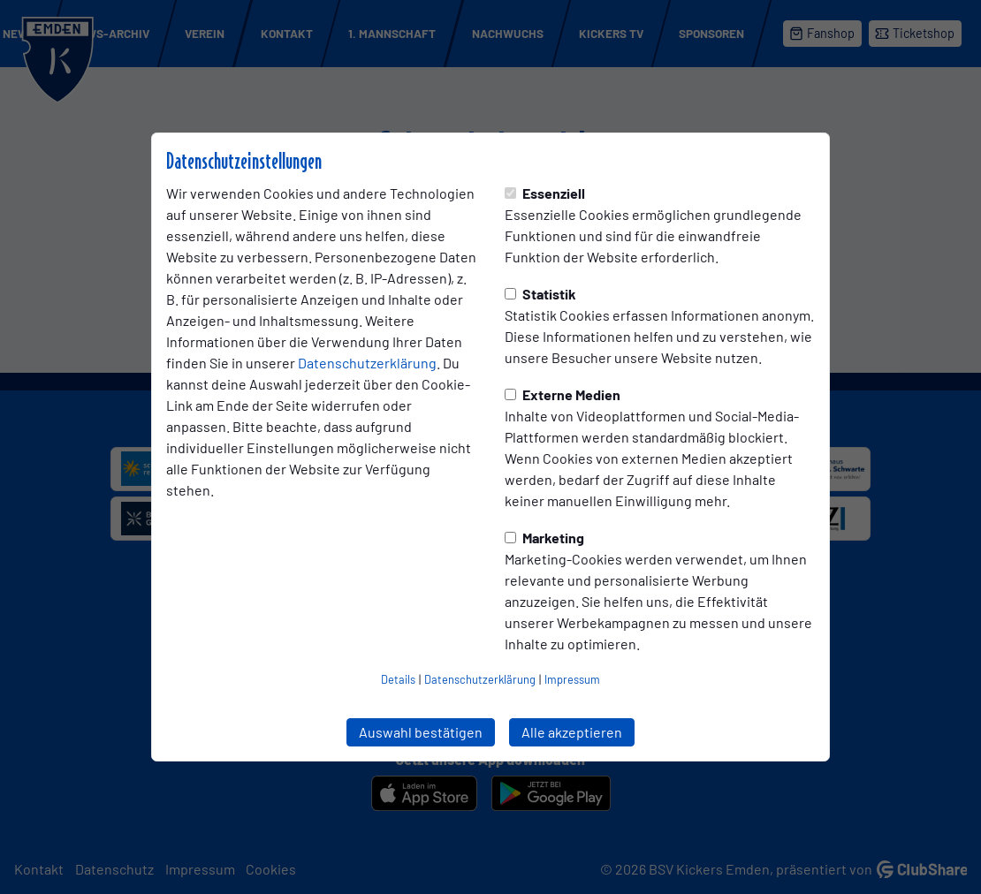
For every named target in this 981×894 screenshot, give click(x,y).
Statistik (540, 293)
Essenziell (545, 193)
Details (398, 679)
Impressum (572, 679)
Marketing (544, 537)
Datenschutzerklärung (367, 362)
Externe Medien (562, 394)
